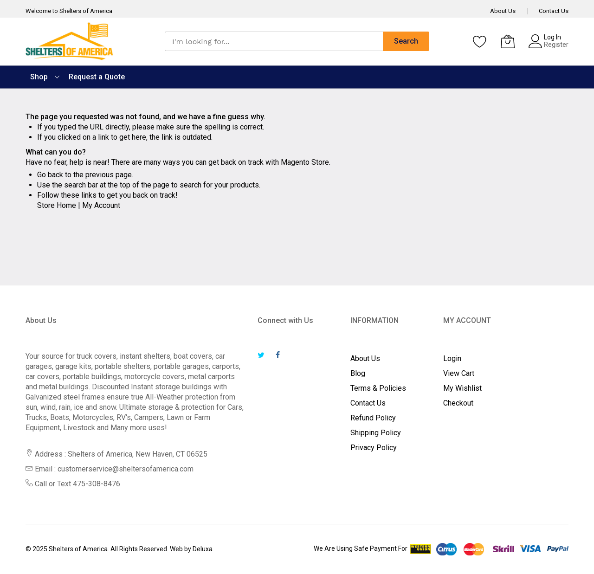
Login (452, 358)
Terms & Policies (378, 388)
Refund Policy (373, 417)
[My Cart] (508, 41)
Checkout (458, 403)
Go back (50, 174)
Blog (357, 373)
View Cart (458, 373)
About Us (503, 10)
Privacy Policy (373, 447)
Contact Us (553, 10)
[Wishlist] (480, 41)
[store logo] (69, 41)
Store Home (56, 205)
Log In (552, 37)
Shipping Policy (375, 432)
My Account (101, 205)
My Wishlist (462, 388)
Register (556, 44)
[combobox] (274, 41)
